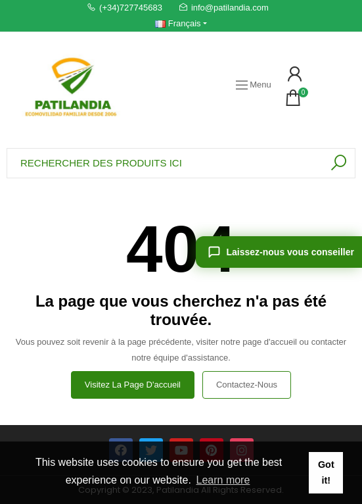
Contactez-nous (246, 385)
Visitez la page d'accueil (133, 385)
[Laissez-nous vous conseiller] (279, 252)
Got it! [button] (326, 472)
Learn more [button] (223, 480)
